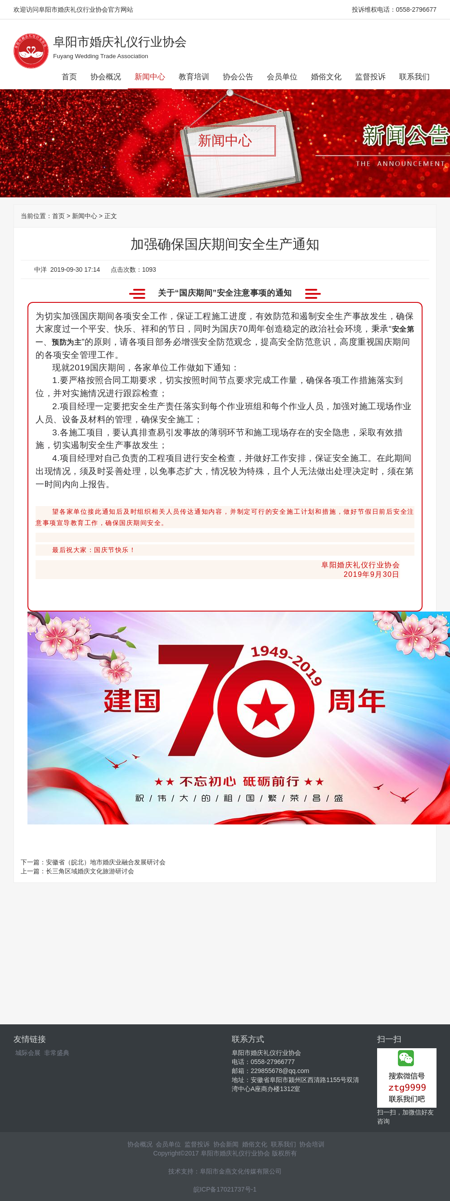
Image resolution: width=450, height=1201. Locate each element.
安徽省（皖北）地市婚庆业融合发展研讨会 (106, 862)
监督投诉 (370, 77)
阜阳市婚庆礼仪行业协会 (120, 42)
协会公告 (238, 77)
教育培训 (194, 77)
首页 (69, 77)
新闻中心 (150, 77)
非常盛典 (56, 1052)
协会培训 (311, 1144)
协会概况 (105, 77)
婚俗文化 (326, 77)
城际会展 (27, 1052)
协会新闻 (225, 1144)
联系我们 (414, 77)
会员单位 (282, 77)
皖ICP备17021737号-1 (225, 1189)
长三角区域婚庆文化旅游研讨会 (90, 871)
